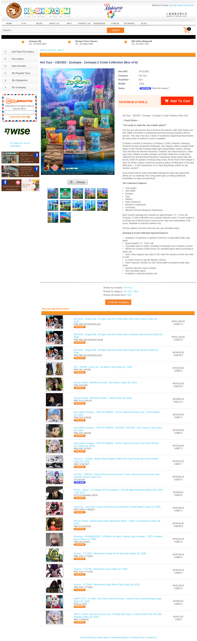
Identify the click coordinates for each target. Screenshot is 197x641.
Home (43, 50)
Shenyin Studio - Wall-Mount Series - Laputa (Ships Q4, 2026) (103, 398)
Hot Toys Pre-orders (19, 51)
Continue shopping (118, 302)
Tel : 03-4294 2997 (38, 44)
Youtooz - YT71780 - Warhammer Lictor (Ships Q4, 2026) (100, 569)
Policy (142, 637)
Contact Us (151, 637)
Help (135, 637)
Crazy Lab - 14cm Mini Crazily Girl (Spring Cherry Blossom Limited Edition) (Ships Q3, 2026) (117, 507)
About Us (126, 637)
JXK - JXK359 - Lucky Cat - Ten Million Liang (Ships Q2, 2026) (103, 367)
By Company (15, 87)
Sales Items (103, 637)
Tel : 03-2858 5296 (84, 44)
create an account (185, 5)
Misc (129, 295)
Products (92, 637)
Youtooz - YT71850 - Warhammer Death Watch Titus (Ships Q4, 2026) (107, 584)
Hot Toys (128, 287)
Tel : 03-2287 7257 (140, 44)
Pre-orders (14, 58)
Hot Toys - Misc (55, 50)
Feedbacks (115, 637)
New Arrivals (15, 66)
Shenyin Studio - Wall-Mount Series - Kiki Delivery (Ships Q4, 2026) (105, 382)
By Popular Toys (17, 73)
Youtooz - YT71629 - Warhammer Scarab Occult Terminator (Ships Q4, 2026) (110, 553)
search (115, 30)
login (171, 5)
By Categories (16, 80)
